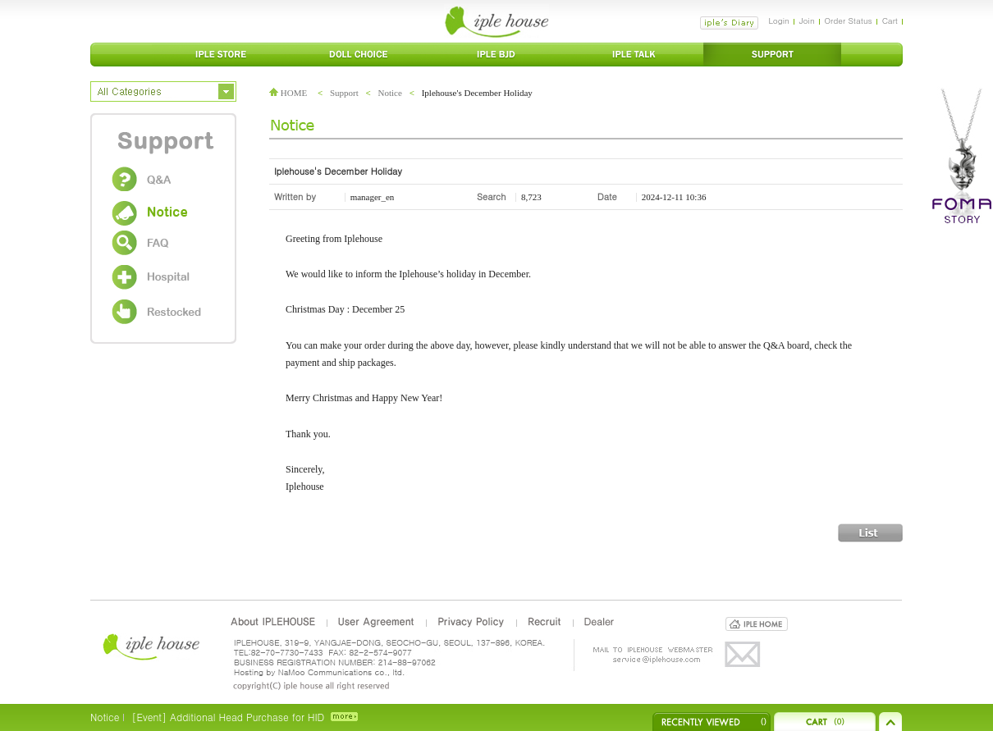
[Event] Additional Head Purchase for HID (227, 717)
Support (344, 93)
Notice (390, 93)
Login (778, 20)
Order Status (848, 20)
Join (807, 20)
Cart (890, 20)
